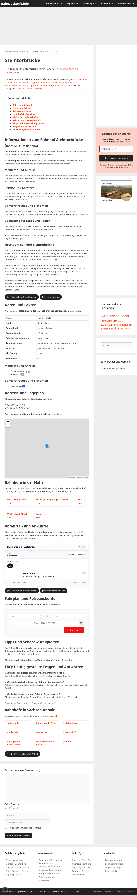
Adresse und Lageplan (29, 82)
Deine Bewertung (14, 804)
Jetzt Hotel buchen (51, 297)
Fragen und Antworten (24, 126)
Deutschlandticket (14, 860)
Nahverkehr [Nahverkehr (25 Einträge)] (122, 328)
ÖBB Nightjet (78, 874)
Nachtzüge (91, 3)
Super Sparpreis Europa (17, 871)
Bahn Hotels (111, 871)
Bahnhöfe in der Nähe (24, 114)
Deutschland (37, 51)
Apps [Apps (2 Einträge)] (102, 316)
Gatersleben (71, 723)
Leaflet (72, 477)
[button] (46, 446)
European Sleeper (80, 871)
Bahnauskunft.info (15, 4)
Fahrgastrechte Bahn (49, 873)
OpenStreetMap (83, 477)
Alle (10, 566)
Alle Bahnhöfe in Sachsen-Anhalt (22, 753)
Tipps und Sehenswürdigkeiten (44, 85)
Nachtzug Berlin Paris (82, 860)
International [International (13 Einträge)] (117, 324)
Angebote (74, 3)
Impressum (109, 891)
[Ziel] (68, 616)
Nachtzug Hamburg (81, 863)
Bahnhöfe (108, 3)
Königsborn (42, 732)
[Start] (25, 616)
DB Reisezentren (47, 877)
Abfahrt (72, 554)
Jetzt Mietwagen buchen (53, 590)
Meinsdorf (70, 732)
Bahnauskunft (55, 3)
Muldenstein (13, 732)
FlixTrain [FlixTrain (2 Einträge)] (120, 321)
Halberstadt (13, 723)
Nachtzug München (81, 867)
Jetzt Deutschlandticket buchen (21, 297)
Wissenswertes (127, 3)
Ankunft (81, 554)
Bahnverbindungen (114, 863)
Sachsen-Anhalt (67, 69)
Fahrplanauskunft (113, 860)
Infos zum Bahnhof (22, 105)
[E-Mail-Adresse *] (116, 149)
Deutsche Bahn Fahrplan (50, 869)
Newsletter (97, 891)
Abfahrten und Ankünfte (52, 82)
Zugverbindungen (113, 867)
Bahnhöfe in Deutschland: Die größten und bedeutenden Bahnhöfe (51, 863)
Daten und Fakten (22, 108)
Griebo (68, 741)
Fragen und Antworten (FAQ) (28, 88)
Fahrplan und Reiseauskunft (27, 120)
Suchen (74, 630)
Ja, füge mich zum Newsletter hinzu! (23, 827)
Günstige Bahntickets (16, 863)
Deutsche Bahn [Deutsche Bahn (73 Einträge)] (116, 315)
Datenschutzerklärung (125, 891)
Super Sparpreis (13, 874)
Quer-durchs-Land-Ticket (17, 867)
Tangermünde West (45, 723)
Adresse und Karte (22, 111)
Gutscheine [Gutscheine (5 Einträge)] (105, 325)
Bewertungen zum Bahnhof (27, 129)
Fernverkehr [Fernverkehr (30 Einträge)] (109, 321)
